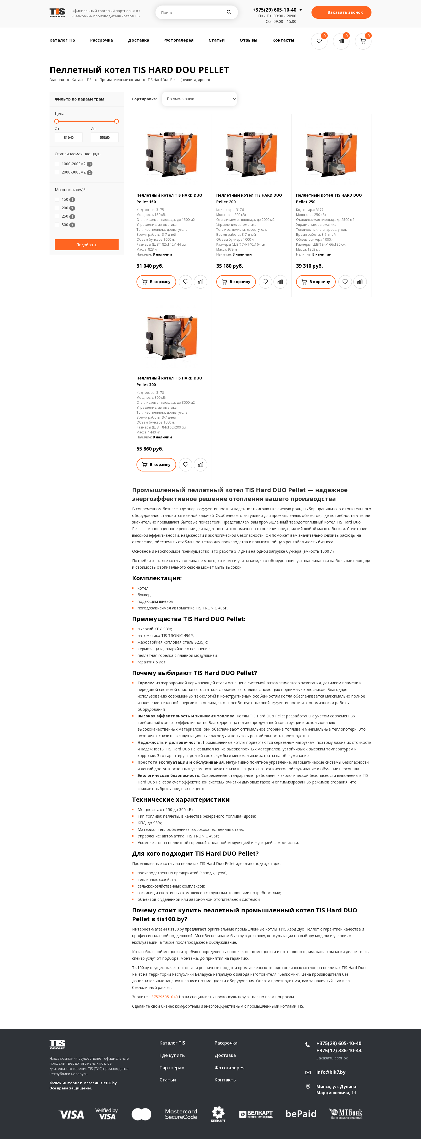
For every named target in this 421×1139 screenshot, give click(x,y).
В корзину (156, 281)
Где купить (172, 1055)
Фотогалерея (178, 40)
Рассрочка (101, 40)
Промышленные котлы (120, 79)
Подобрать (86, 244)
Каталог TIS (62, 40)
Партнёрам (172, 1068)
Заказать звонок (341, 12)
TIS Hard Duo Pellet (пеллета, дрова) (179, 79)
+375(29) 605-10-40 (274, 10)
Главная (57, 79)
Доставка (138, 40)
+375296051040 (163, 996)
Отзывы (248, 40)
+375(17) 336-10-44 (338, 1050)
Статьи (217, 40)
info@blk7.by (330, 1072)
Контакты (283, 40)
